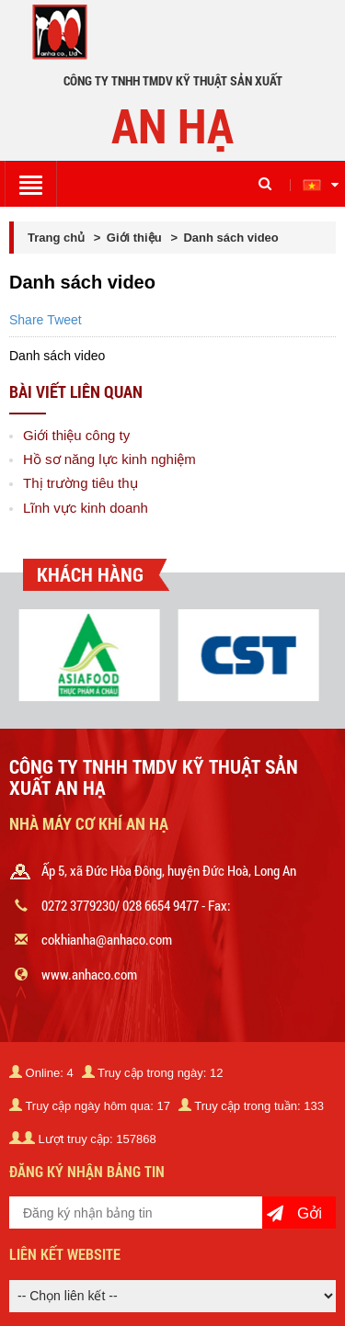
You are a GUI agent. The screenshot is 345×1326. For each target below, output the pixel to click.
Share (26, 319)
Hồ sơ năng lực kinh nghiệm (109, 459)
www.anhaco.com (89, 974)
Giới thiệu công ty (76, 435)
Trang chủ (58, 237)
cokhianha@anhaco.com (106, 939)
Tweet (64, 319)
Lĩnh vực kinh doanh (85, 508)
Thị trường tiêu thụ (80, 483)
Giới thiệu (134, 237)
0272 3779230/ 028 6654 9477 (120, 905)
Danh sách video (230, 237)
